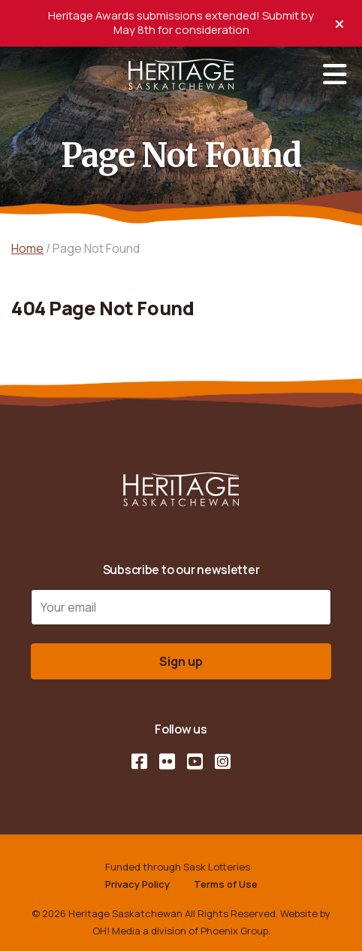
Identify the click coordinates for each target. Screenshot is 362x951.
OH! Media (116, 930)
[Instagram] (223, 761)
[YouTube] (195, 761)
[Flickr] (167, 761)
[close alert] (339, 22)
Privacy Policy (137, 884)
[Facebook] (139, 761)
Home (27, 248)
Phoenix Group (234, 930)
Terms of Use (226, 884)
